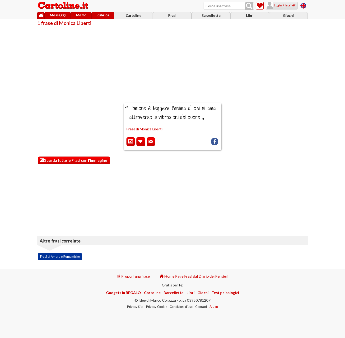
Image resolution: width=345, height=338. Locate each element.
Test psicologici (225, 292)
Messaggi (58, 15)
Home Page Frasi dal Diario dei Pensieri (194, 276)
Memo (81, 15)
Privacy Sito (135, 307)
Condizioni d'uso (181, 307)
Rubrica (103, 15)
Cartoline (133, 15)
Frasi (172, 15)
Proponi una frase (133, 276)
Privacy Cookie (156, 307)
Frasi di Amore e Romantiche (60, 256)
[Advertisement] (172, 61)
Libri (249, 15)
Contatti (201, 307)
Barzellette (211, 15)
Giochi (288, 15)
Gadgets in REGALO (123, 292)
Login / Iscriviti (284, 5)
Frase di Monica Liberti (144, 129)
